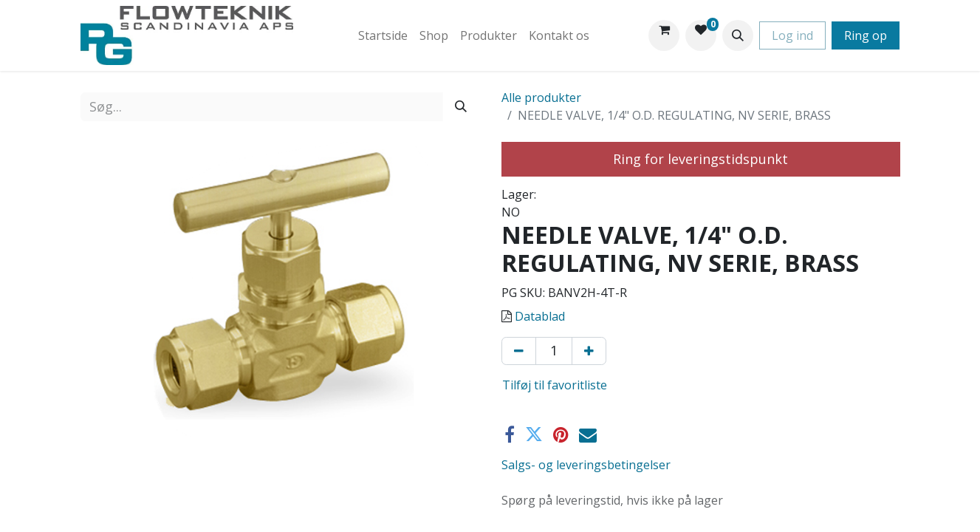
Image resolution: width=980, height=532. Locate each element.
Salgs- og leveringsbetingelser (586, 465)
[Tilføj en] (589, 351)
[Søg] (460, 106)
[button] (737, 35)
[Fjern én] (518, 351)
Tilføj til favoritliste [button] (554, 385)
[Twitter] (534, 434)
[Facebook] (509, 434)
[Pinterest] (561, 434)
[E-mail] (588, 434)
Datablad (540, 316)
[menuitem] (383, 35)
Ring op (865, 35)
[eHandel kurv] (663, 35)
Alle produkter (541, 97)
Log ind (792, 35)
